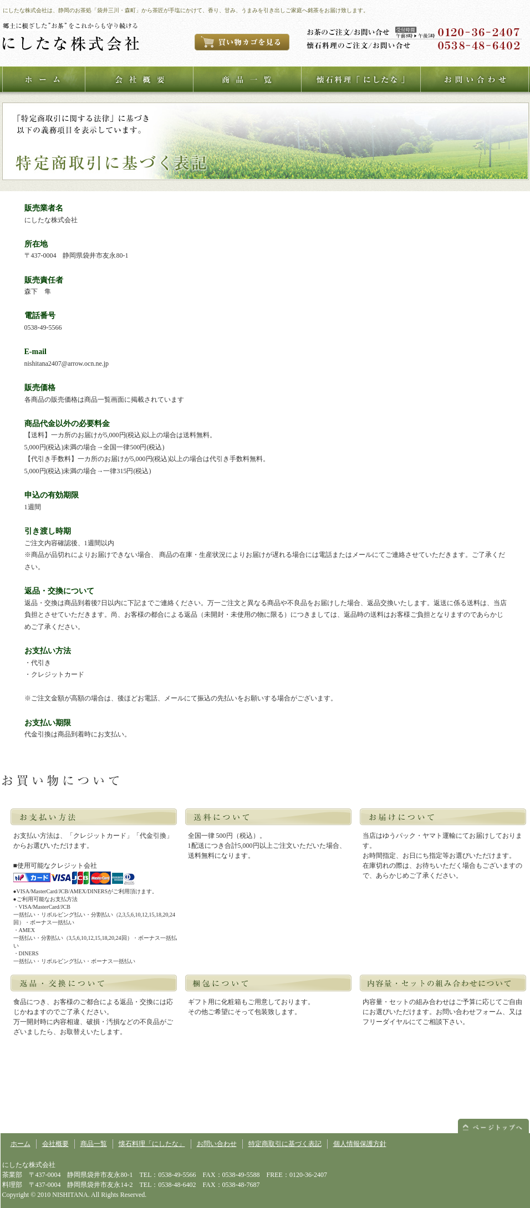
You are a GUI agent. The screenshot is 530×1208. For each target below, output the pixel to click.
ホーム (20, 1144)
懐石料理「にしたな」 (152, 1144)
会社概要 (55, 1144)
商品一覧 (93, 1144)
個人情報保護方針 (359, 1144)
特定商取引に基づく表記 (285, 1144)
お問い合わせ (217, 1144)
